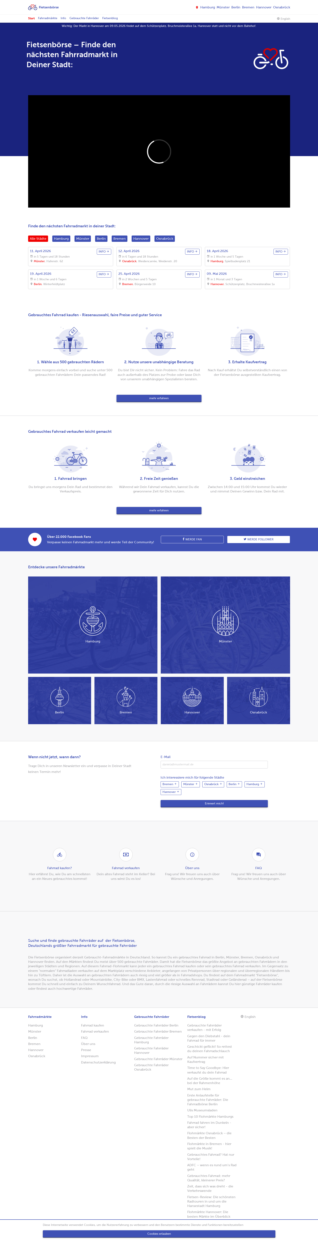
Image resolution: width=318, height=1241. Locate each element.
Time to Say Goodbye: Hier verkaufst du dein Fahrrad (208, 1070)
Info (63, 18)
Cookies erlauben (159, 1233)
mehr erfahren (159, 398)
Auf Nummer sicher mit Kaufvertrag (205, 1059)
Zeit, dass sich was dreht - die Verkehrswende (210, 1188)
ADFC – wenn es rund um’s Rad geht (212, 1167)
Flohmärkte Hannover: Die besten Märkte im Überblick (208, 1214)
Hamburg (207, 7)
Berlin (235, 7)
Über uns (88, 1044)
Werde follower (259, 539)
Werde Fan (192, 539)
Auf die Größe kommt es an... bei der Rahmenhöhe (209, 1081)
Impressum (90, 1056)
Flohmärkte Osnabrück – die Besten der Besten (209, 1135)
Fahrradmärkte (47, 18)
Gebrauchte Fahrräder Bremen (158, 1031)
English (283, 18)
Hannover (263, 7)
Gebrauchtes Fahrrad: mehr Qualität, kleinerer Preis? (208, 1178)
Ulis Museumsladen (202, 1110)
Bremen (248, 7)
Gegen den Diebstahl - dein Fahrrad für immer (208, 1038)
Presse (86, 1050)
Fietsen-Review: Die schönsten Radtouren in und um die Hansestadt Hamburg (211, 1201)
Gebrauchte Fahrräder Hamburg (151, 1040)
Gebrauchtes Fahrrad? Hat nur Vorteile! (210, 1157)
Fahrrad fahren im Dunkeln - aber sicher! (209, 1125)
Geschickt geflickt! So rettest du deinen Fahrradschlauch (209, 1049)
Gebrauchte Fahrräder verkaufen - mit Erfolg (204, 1028)
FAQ (84, 1038)
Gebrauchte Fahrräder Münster (158, 1059)
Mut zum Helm (199, 1089)
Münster (223, 7)
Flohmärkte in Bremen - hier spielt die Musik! (209, 1146)
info (104, 251)
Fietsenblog (110, 18)
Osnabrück (281, 7)
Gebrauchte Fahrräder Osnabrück (151, 1067)
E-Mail (165, 757)
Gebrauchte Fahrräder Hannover (151, 1050)
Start (31, 18)
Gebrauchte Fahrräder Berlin (156, 1025)
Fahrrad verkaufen (95, 1031)
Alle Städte (38, 238)
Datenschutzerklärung (98, 1062)
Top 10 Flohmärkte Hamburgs (210, 1116)
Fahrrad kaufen (92, 1025)
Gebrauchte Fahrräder (84, 18)
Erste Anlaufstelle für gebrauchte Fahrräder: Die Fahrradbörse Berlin (207, 1100)
